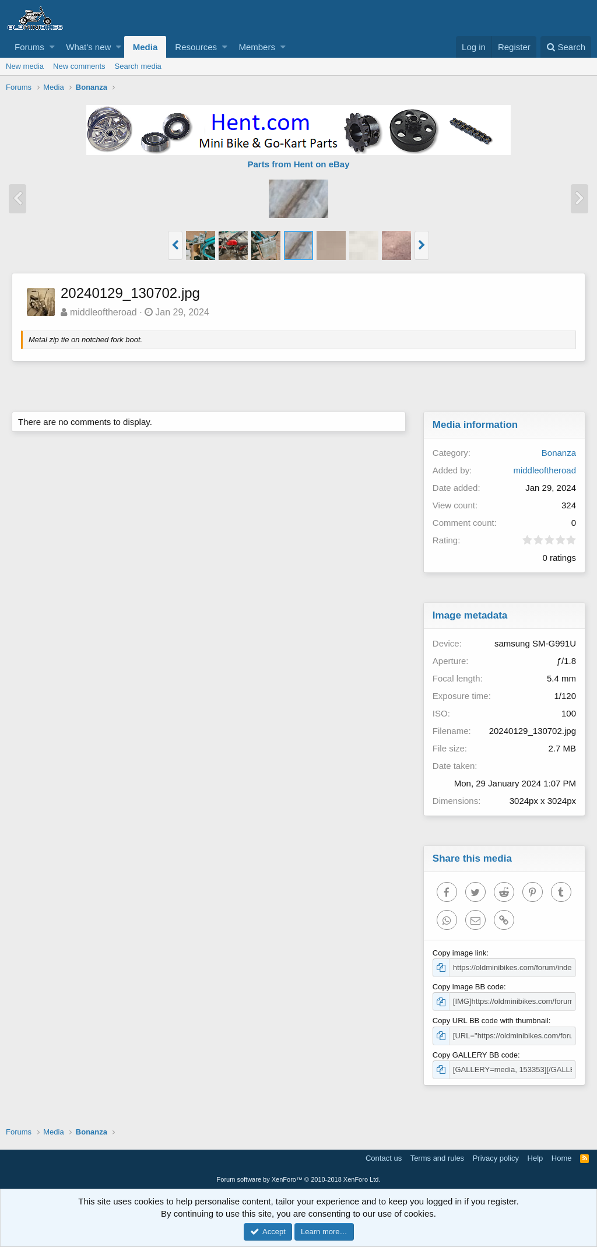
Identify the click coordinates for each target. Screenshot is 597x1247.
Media (145, 47)
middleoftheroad (103, 312)
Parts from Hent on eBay (298, 164)
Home (562, 1158)
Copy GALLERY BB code (475, 1055)
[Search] (565, 47)
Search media (138, 66)
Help (535, 1158)
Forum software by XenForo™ (299, 1179)
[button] (52, 47)
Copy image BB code (468, 986)
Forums (29, 47)
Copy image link (460, 953)
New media (25, 66)
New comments (79, 66)
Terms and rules (437, 1158)
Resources (196, 47)
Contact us (384, 1158)
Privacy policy (496, 1158)
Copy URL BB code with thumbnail (491, 1020)
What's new (88, 47)
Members (256, 47)
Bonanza (559, 453)
